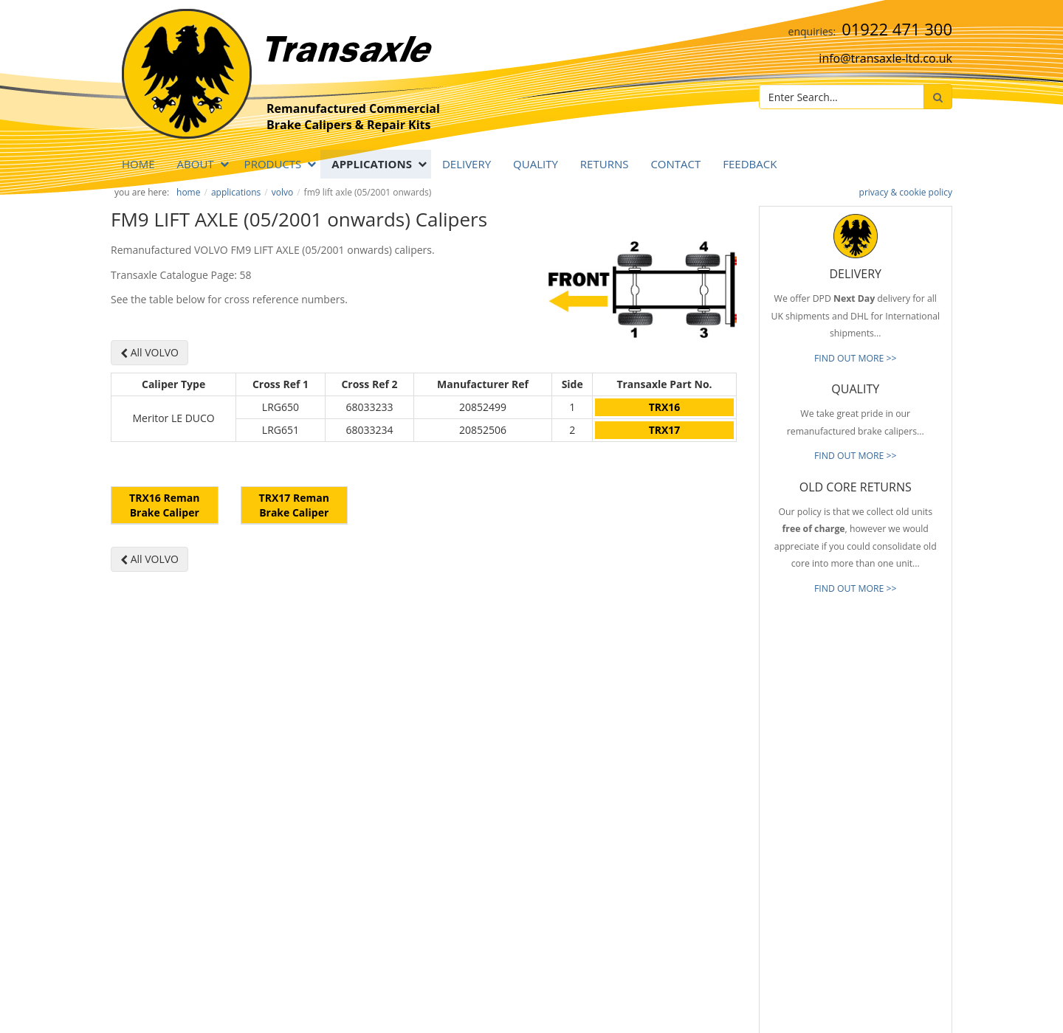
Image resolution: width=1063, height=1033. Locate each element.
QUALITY (535, 163)
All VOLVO (149, 352)
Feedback (750, 163)
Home (138, 163)
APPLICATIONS (371, 163)
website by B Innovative (907, 1018)
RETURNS (604, 163)
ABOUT (195, 163)
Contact (675, 163)
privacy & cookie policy (905, 192)
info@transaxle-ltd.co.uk (885, 58)
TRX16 (665, 407)
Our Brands (638, 848)
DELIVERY (466, 163)
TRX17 (665, 430)
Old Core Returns (650, 804)
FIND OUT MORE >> (855, 358)
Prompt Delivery (648, 782)
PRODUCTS (273, 163)
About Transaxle (648, 870)
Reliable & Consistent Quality (674, 760)
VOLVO (282, 192)
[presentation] (883, 928)
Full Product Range (653, 826)
